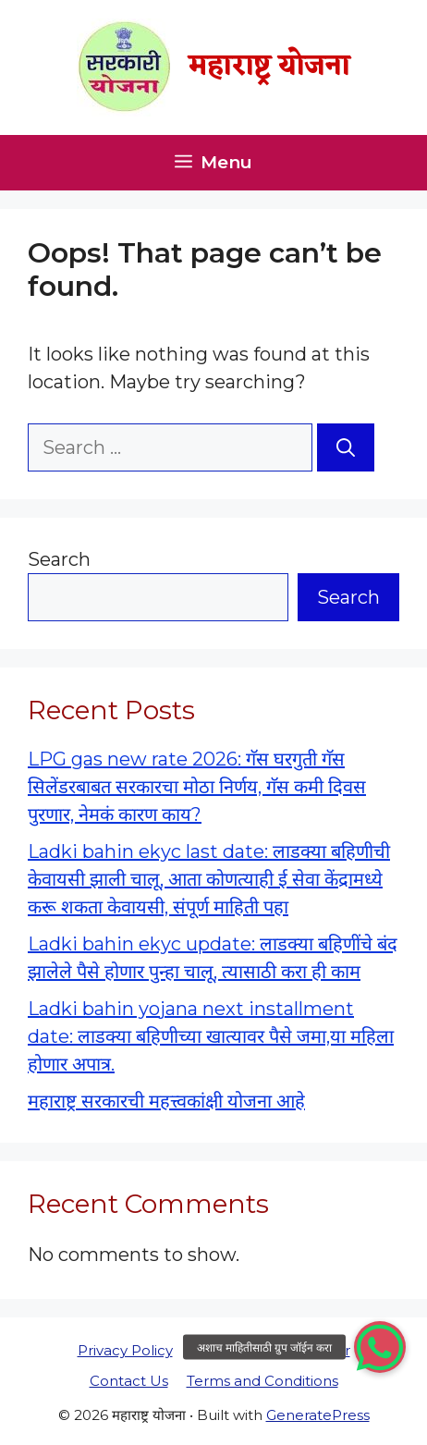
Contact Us (129, 1381)
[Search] (345, 447)
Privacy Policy (125, 1350)
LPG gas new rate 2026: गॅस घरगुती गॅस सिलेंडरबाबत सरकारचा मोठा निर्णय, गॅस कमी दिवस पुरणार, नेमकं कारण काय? (197, 787)
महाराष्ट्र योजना (269, 67)
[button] (380, 1347)
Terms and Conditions (262, 1381)
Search (59, 559)
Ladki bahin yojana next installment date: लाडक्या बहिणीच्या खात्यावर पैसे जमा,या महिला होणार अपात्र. (211, 1036)
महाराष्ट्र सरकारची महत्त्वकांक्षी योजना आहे (166, 1101)
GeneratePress (318, 1415)
